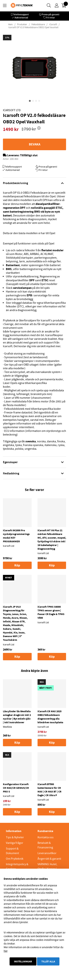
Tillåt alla (48, 961)
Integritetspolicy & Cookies (17, 866)
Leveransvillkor (47, 853)
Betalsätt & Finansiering (45, 845)
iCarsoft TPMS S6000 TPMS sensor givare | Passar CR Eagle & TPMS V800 (51, 612)
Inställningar (23, 961)
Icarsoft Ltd (12, 110)
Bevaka (34, 144)
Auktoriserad (21, 17)
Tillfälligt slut (29, 155)
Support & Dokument (12, 851)
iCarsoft (53, 24)
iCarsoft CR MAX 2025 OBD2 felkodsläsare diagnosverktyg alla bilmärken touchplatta (50, 716)
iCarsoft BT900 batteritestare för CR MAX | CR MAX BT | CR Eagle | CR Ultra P (49, 789)
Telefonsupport (21, 14)
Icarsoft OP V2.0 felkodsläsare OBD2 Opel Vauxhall (33, 27)
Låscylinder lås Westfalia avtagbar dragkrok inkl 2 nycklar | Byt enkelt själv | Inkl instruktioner (17, 716)
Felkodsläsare (38, 24)
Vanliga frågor (14, 843)
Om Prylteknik (14, 859)
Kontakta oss (46, 837)
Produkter (22, 24)
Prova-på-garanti (50, 14)
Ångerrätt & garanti (49, 859)
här (5, 951)
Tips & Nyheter (15, 837)
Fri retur (50, 17)
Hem (10, 24)
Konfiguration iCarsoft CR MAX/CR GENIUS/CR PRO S (16, 787)
